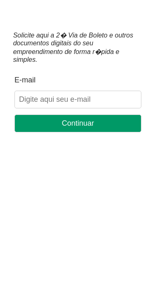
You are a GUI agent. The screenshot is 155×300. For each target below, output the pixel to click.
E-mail (25, 80)
